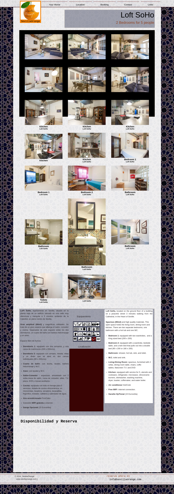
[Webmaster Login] (24, 492)
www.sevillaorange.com (26, 479)
